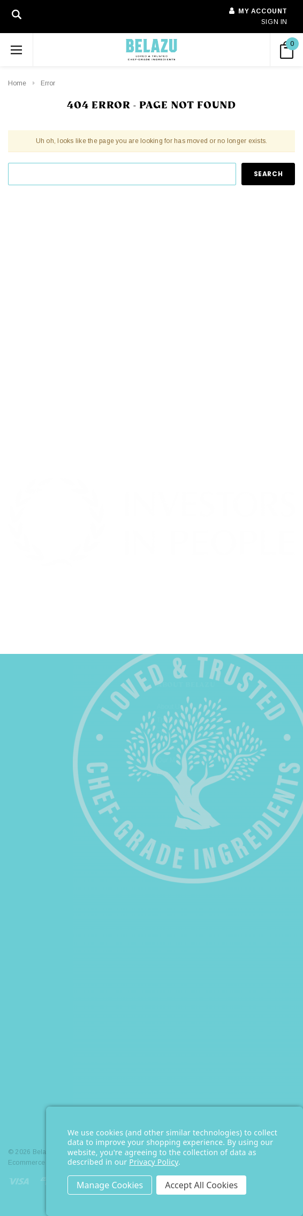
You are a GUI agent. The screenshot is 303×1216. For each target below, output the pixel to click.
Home (17, 83)
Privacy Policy (153, 1162)
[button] (152, 606)
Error (48, 83)
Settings (109, 1185)
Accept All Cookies (201, 1185)
